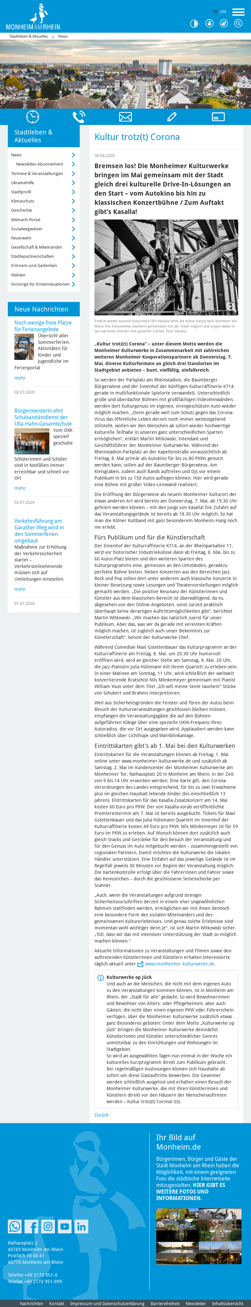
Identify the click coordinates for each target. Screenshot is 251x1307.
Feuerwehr (21, 238)
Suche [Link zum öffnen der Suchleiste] (239, 23)
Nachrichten (31, 1303)
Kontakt (56, 1303)
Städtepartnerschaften (32, 256)
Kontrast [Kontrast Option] (196, 24)
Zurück (101, 1115)
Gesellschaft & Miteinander (36, 247)
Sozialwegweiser (26, 228)
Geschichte (21, 210)
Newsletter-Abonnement (39, 164)
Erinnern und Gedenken (34, 265)
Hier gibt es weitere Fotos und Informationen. (190, 1191)
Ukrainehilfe (22, 182)
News (63, 36)
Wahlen (18, 275)
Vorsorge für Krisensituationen (40, 284)
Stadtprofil (21, 191)
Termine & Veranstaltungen (37, 173)
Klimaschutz (22, 201)
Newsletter (196, 1303)
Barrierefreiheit (165, 1303)
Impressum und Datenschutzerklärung (107, 1303)
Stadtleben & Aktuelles (28, 36)
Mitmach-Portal (25, 219)
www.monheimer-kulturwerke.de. (180, 963)
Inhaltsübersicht (227, 1303)
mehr (20, 377)
